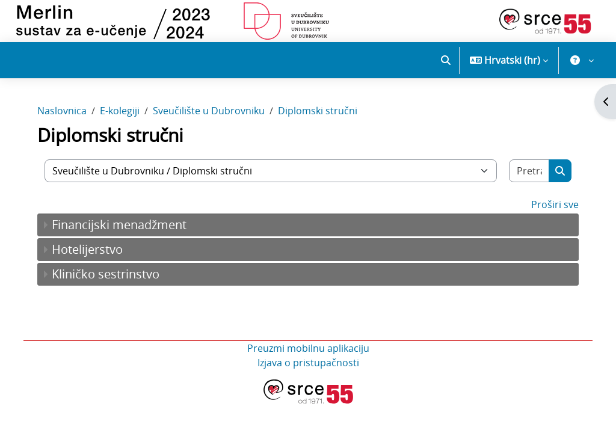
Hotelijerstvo (92, 257)
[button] (446, 60)
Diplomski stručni (323, 119)
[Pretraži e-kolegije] (524, 178)
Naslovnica (67, 119)
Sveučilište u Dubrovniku (214, 119)
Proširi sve (549, 212)
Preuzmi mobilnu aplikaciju (308, 356)
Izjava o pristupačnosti (308, 370)
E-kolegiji (125, 119)
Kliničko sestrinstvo (111, 282)
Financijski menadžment (124, 232)
